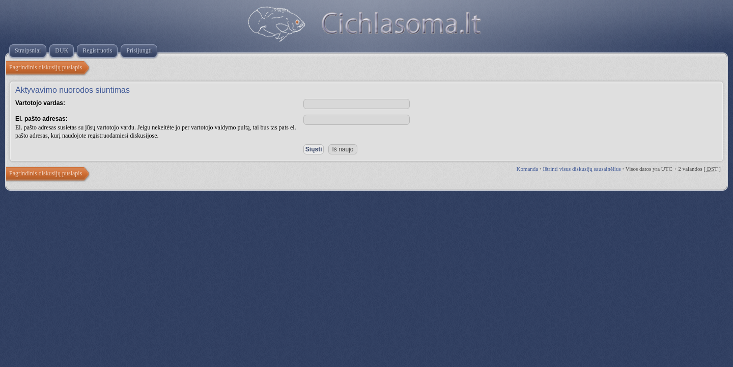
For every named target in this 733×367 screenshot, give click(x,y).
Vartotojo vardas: (40, 103)
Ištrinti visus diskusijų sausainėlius (582, 169)
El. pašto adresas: (41, 118)
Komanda (527, 169)
